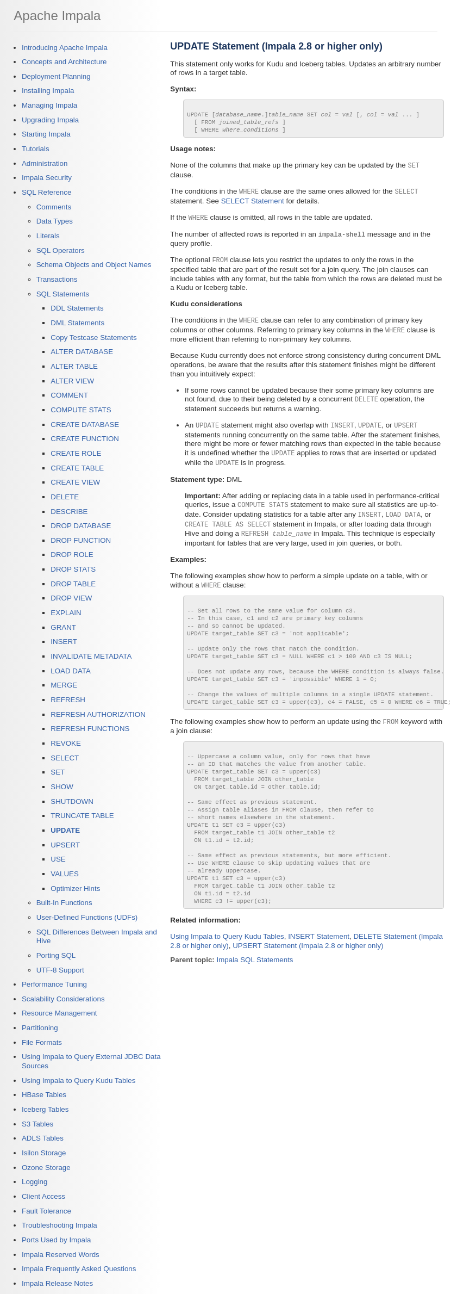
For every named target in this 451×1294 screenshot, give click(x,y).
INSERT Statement (318, 991)
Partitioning (40, 1028)
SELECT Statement (252, 206)
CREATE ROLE (76, 453)
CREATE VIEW (75, 482)
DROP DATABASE (81, 526)
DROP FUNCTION (81, 540)
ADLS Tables (43, 1138)
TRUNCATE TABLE (82, 816)
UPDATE (65, 830)
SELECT (65, 758)
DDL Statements (77, 308)
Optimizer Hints (75, 888)
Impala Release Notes (57, 1283)
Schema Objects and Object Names (94, 265)
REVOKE (66, 743)
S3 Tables (37, 1124)
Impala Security (47, 178)
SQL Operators (60, 250)
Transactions (57, 279)
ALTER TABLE (74, 366)
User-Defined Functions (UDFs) (87, 917)
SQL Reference (46, 192)
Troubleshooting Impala (59, 1225)
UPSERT (65, 845)
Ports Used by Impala (56, 1240)
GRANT (63, 627)
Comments (53, 207)
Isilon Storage (44, 1153)
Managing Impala (49, 105)
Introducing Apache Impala (65, 48)
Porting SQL (56, 955)
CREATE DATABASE (85, 424)
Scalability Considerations (63, 999)
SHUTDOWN (72, 801)
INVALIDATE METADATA (91, 656)
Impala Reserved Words (60, 1254)
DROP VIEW (71, 598)
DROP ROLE (72, 554)
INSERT (64, 641)
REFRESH (68, 700)
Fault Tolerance (46, 1211)
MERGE (64, 685)
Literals (48, 236)
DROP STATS (73, 569)
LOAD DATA (71, 671)
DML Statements (77, 323)
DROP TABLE (73, 584)
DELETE (65, 497)
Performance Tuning (54, 984)
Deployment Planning (56, 76)
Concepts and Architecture (64, 62)
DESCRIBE (69, 511)
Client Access (43, 1196)
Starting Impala (46, 134)
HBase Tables (44, 1095)
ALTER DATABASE (82, 352)
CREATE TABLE (77, 468)
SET (58, 772)
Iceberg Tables (45, 1109)
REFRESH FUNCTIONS (90, 729)
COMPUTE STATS (81, 410)
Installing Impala (48, 90)
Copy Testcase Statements (93, 337)
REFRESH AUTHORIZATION (98, 714)
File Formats (42, 1042)
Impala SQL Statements (255, 1015)
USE (58, 859)
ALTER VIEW (72, 381)
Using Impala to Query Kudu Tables (78, 1080)
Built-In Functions (64, 903)
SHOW (62, 787)
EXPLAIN (66, 613)
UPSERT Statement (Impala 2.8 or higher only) (308, 1000)
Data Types (54, 221)
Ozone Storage (46, 1167)
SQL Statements (62, 294)
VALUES (65, 874)
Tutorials (35, 149)
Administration (44, 163)
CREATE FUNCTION (85, 439)
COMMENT (69, 395)
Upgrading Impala (50, 120)
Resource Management (59, 1013)
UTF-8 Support (60, 970)
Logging (34, 1182)
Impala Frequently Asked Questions (79, 1269)
